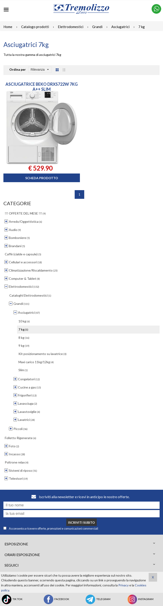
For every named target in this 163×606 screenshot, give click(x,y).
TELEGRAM (97, 599)
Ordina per (17, 69)
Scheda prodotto (41, 178)
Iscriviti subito (81, 522)
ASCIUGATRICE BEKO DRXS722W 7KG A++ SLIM (41, 87)
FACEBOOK (56, 599)
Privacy (123, 585)
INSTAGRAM (140, 599)
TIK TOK (12, 599)
